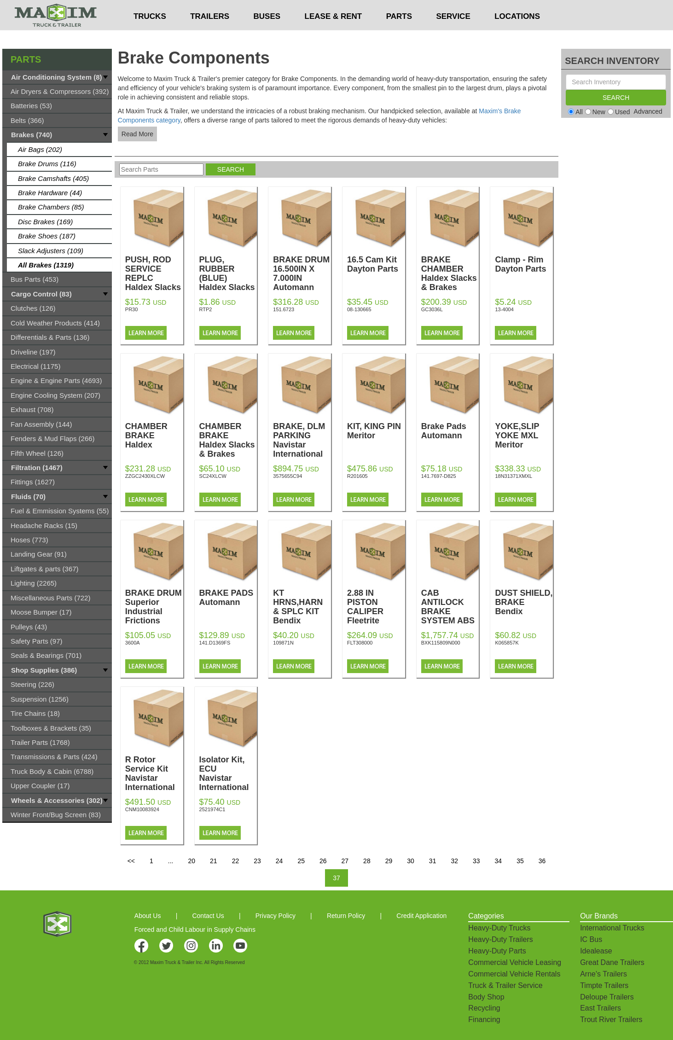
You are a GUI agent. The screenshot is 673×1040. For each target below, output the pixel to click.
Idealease (596, 951)
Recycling (484, 1008)
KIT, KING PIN (376, 431)
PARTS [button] (399, 34)
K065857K (506, 642)
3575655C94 (287, 476)
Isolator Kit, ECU (228, 773)
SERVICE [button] (453, 34)
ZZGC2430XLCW (145, 476)
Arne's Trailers (603, 974)
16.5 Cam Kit (376, 264)
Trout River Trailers (611, 1019)
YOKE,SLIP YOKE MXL (524, 435)
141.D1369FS (215, 642)
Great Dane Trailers (612, 962)
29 (389, 861)
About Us (147, 915)
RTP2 (205, 309)
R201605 (357, 476)
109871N (283, 642)
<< (131, 861)
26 (323, 861)
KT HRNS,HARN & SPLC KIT (302, 606)
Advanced (648, 111)
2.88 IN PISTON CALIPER (376, 606)
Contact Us (208, 915)
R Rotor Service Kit (154, 773)
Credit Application (421, 915)
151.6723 (283, 309)
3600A (132, 642)
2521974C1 (212, 809)
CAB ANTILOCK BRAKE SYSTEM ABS (450, 616)
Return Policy (346, 915)
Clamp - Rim (524, 264)
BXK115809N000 (440, 642)
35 (520, 861)
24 (279, 861)
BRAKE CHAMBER (450, 273)
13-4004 (504, 309)
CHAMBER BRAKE (154, 435)
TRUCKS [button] (149, 34)
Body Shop (486, 997)
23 (257, 861)
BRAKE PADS (228, 597)
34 (498, 861)
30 (410, 861)
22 (235, 861)
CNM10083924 (142, 809)
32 (454, 861)
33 (476, 861)
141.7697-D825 (438, 476)
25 (301, 861)
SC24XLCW (212, 476)
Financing (484, 1019)
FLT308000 (359, 642)
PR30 (131, 309)
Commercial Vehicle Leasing (514, 962)
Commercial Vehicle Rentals (514, 974)
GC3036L (432, 309)
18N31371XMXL (513, 476)
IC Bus (591, 939)
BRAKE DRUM (154, 606)
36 (542, 861)
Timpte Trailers (604, 985)
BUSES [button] (267, 34)
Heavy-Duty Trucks (499, 928)
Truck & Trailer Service (505, 985)
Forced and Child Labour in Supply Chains (194, 929)
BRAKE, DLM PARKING (302, 440)
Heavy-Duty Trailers (500, 939)
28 (367, 861)
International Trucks (612, 928)
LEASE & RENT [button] (333, 34)
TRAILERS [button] (209, 34)
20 (191, 861)
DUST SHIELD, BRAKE (524, 602)
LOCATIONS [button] (517, 34)
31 (432, 861)
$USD (443, 9)
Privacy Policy (275, 915)
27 (345, 861)
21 (213, 861)
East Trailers (600, 1008)
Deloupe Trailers (607, 997)
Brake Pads (450, 431)
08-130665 (359, 309)
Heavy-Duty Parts (497, 951)
